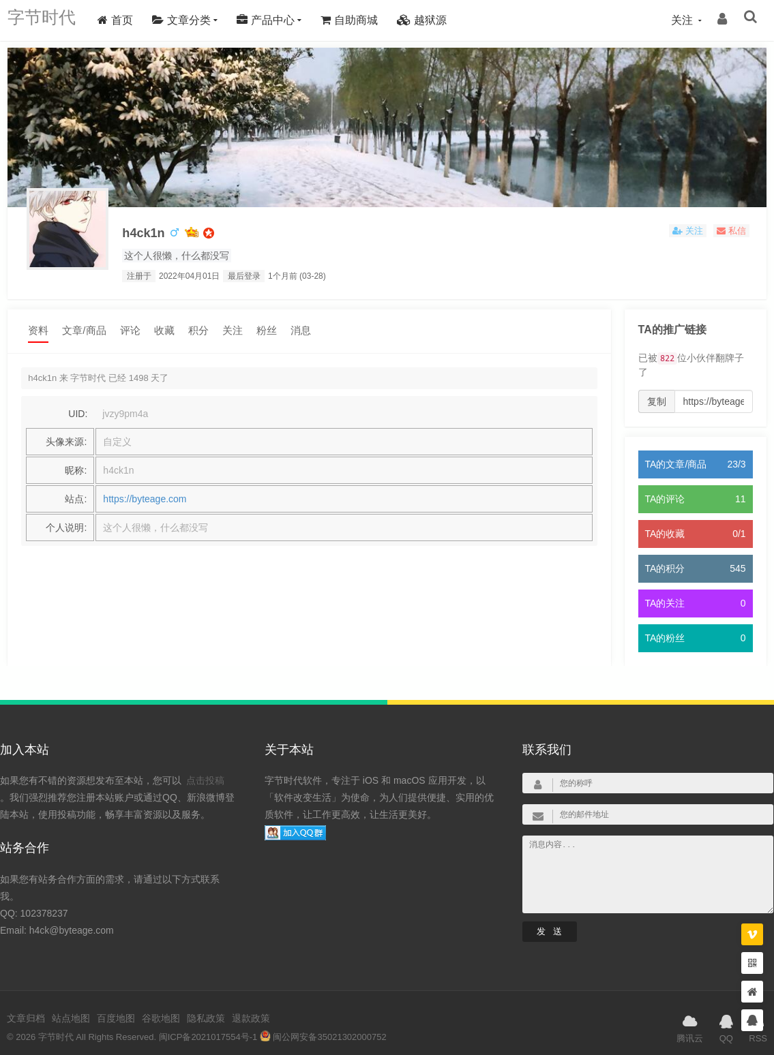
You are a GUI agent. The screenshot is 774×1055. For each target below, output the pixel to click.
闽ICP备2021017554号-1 (208, 1026)
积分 (198, 331)
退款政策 (251, 1007)
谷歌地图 (161, 1007)
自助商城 (362, 20)
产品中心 (279, 20)
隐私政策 (206, 1007)
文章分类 (195, 20)
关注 (232, 331)
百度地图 (116, 1007)
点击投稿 (205, 770)
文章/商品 (84, 331)
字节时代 (48, 20)
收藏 (164, 331)
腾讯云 (689, 1016)
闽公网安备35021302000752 (323, 1026)
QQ (726, 1016)
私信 (731, 231)
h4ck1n (150, 231)
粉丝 (266, 331)
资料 (38, 331)
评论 (130, 331)
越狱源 (435, 20)
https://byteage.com (144, 499)
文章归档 (26, 1007)
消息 (301, 331)
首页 (128, 20)
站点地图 (71, 1007)
